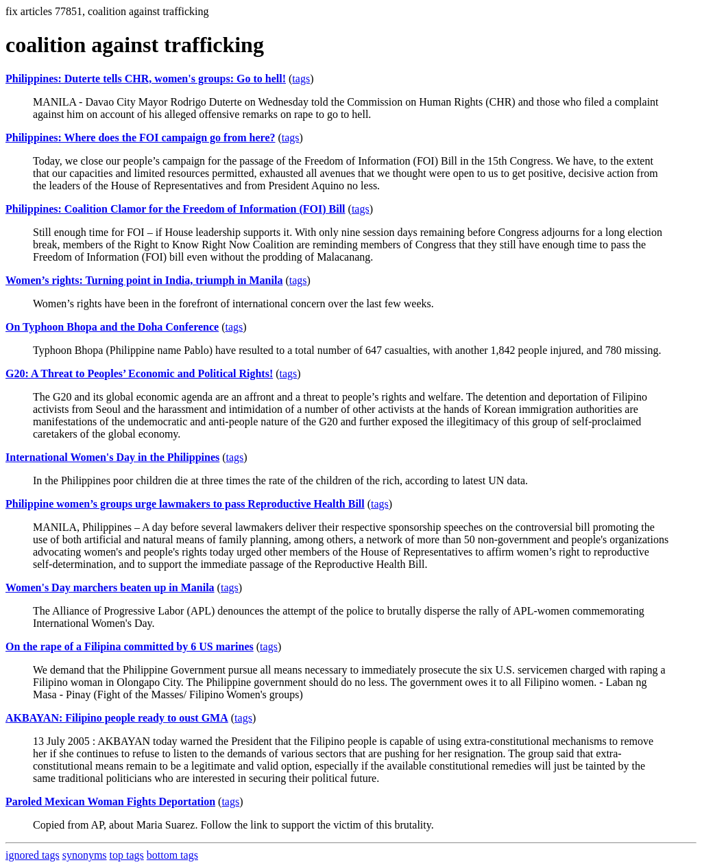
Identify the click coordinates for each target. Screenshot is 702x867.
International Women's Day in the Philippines (112, 457)
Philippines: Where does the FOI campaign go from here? (140, 137)
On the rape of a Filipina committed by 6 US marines (129, 646)
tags (301, 78)
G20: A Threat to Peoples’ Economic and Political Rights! (139, 373)
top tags (127, 855)
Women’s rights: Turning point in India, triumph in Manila (143, 280)
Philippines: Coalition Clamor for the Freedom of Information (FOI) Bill (175, 209)
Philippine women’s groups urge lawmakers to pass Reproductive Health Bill (185, 504)
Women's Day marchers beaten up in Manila (110, 587)
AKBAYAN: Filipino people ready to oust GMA (116, 718)
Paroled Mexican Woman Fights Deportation (110, 801)
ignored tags (32, 855)
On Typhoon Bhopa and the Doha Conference (112, 327)
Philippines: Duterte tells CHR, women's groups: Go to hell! (145, 78)
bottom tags (172, 855)
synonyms (84, 855)
